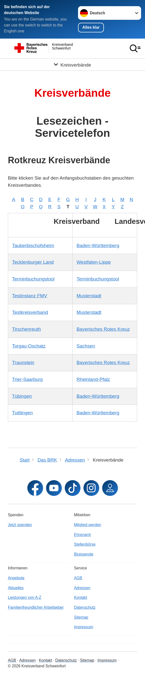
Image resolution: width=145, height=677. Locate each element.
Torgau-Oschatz (29, 346)
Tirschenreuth (26, 329)
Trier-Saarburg (27, 379)
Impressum (83, 627)
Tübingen (22, 396)
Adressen (82, 588)
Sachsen (86, 346)
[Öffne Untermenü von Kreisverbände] (72, 65)
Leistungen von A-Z (24, 597)
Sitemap (81, 617)
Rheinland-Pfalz (93, 379)
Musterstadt (89, 295)
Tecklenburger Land (33, 262)
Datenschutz (85, 607)
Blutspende (84, 554)
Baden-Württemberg (98, 245)
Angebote (16, 578)
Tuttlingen (22, 412)
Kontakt (80, 597)
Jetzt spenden (20, 525)
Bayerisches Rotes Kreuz (103, 329)
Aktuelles (16, 588)
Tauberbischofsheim (33, 245)
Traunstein (23, 362)
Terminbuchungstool (33, 278)
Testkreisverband (30, 312)
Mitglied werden (87, 525)
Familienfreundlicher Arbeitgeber (36, 607)
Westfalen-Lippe (94, 262)
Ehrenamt (82, 535)
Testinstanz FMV (29, 295)
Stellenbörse (85, 544)
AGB (78, 578)
